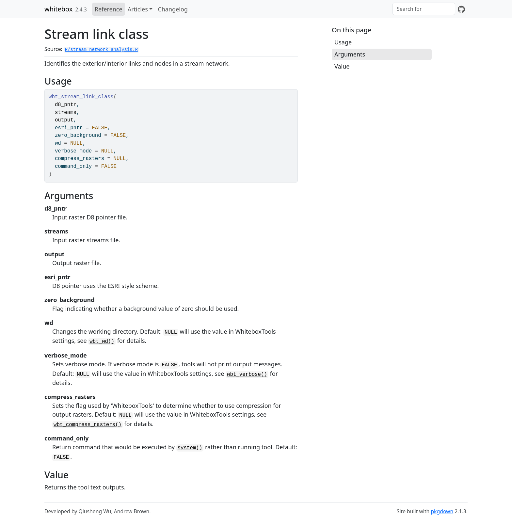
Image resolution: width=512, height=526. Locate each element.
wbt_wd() (101, 341)
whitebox (58, 9)
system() (190, 448)
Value (341, 66)
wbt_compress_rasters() (87, 425)
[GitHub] (461, 9)
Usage (343, 42)
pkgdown (442, 511)
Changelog (173, 9)
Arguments (349, 54)
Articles (138, 9)
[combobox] (423, 9)
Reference (108, 9)
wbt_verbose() (247, 374)
